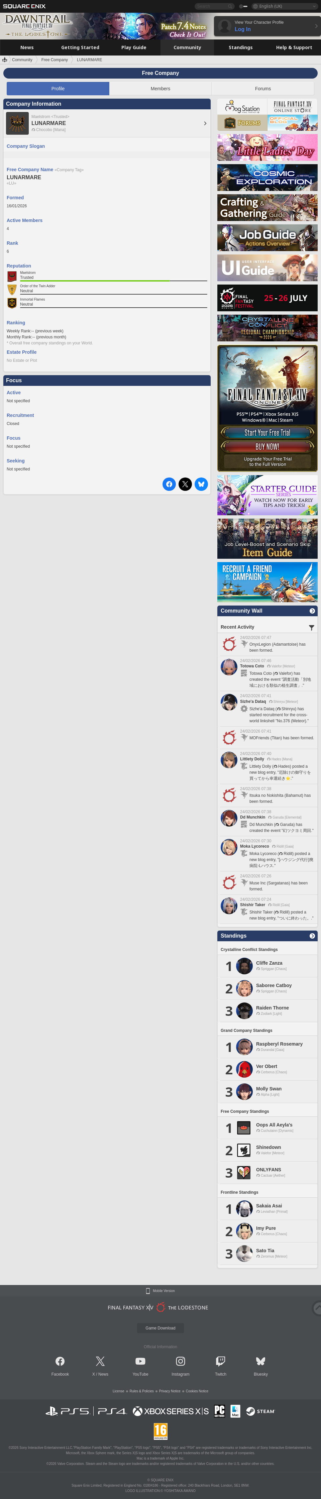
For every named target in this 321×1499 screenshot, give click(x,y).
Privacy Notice (170, 1391)
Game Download (160, 1328)
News (103, 1374)
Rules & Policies (142, 1391)
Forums (263, 88)
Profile (58, 88)
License (118, 1391)
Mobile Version (164, 1291)
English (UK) (270, 6)
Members (160, 88)
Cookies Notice (197, 1391)
